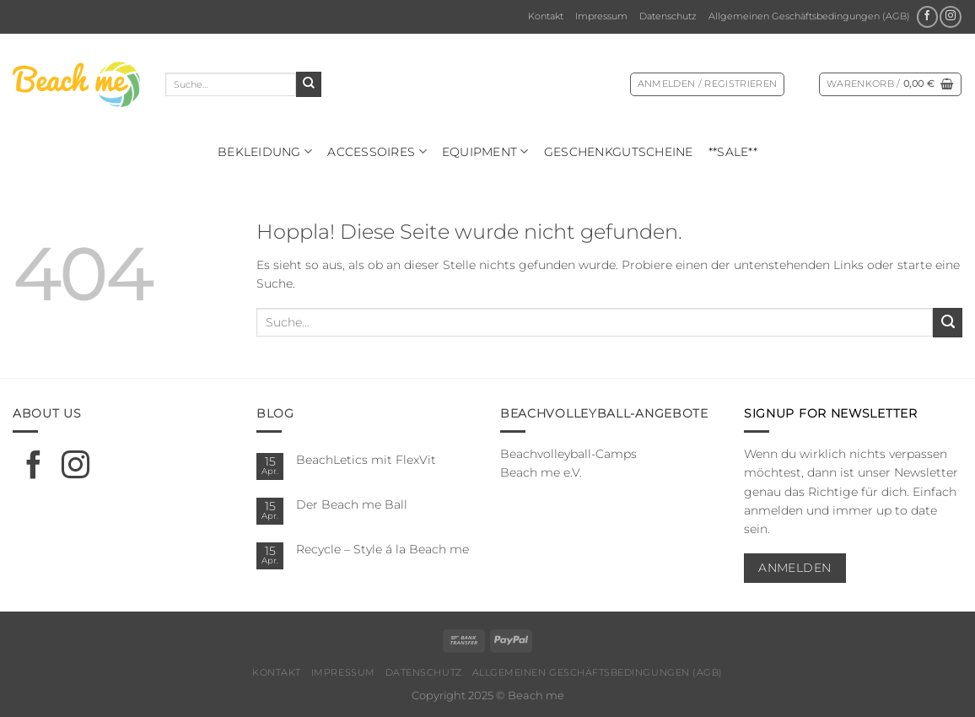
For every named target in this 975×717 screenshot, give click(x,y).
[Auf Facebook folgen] (927, 17)
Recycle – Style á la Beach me (382, 549)
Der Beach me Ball (351, 504)
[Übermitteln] (308, 84)
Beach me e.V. (541, 472)
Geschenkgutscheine (618, 152)
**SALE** (732, 152)
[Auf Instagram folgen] (950, 17)
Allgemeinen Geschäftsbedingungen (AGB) (809, 16)
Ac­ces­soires (377, 151)
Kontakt (545, 16)
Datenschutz (668, 16)
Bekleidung (265, 151)
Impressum (601, 16)
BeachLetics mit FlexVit (366, 459)
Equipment (485, 151)
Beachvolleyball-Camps (568, 454)
